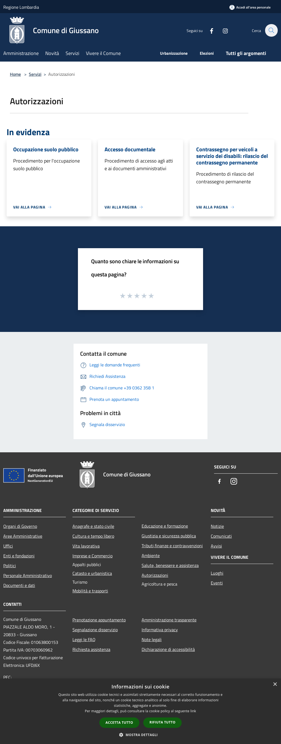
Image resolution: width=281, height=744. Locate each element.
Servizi (35, 74)
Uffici (8, 546)
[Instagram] (222, 30)
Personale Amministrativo (27, 575)
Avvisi (216, 546)
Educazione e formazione (165, 526)
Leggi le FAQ (83, 639)
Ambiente (151, 555)
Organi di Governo (20, 526)
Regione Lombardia (21, 7)
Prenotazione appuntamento (99, 619)
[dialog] (140, 711)
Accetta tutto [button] (119, 722)
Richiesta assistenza (91, 649)
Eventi (217, 583)
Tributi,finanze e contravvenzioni (172, 545)
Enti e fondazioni (19, 555)
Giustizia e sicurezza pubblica (169, 535)
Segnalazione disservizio (95, 629)
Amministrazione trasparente (169, 619)
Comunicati (221, 536)
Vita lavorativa (86, 546)
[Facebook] (208, 30)
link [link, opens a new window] (193, 711)
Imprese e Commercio (92, 555)
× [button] (275, 684)
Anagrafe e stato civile (93, 526)
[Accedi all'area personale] (250, 7)
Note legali (152, 639)
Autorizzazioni (155, 575)
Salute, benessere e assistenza (170, 565)
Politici (9, 565)
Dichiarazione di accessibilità (168, 649)
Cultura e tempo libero (93, 536)
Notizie (217, 526)
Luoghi (217, 573)
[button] (140, 734)
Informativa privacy (160, 629)
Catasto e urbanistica (92, 573)
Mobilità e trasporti (90, 590)
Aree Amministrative (22, 536)
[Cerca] (271, 30)
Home (15, 74)
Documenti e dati (19, 585)
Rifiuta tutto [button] (163, 722)
